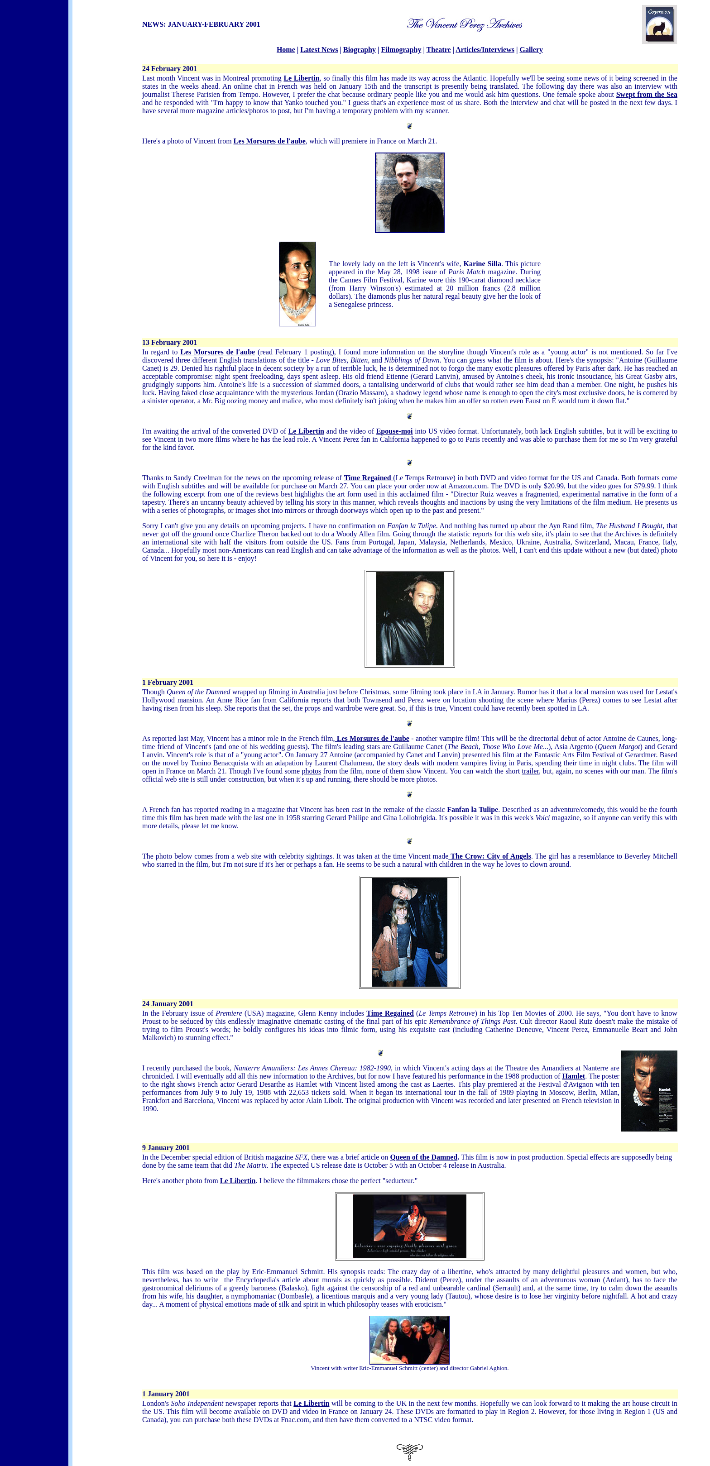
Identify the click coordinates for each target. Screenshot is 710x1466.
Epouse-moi (394, 431)
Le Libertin (306, 431)
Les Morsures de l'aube (270, 141)
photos (311, 771)
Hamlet (573, 1076)
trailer (530, 771)
